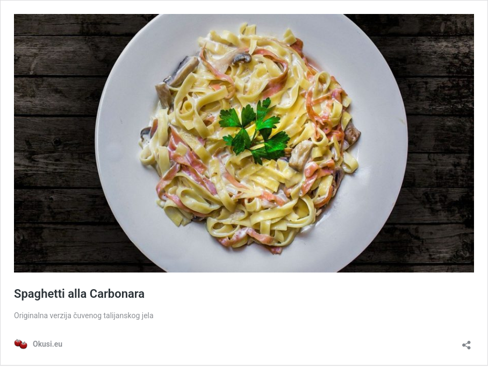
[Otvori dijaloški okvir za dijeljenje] (466, 341)
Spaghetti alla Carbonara (79, 293)
